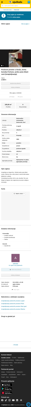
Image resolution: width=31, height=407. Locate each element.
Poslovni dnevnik (10, 372)
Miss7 (18, 374)
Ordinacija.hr (13, 377)
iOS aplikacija (6, 384)
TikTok (6, 400)
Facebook (2, 400)
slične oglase (16, 17)
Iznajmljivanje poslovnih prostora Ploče (12, 303)
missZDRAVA (12, 374)
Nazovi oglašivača (15, 83)
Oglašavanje (21, 357)
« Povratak (15, 344)
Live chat (28, 404)
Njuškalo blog (21, 400)
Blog (11, 365)
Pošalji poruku (15, 87)
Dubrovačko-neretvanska (8, 9)
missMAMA (4, 374)
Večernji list (20, 372)
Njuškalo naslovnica (15, 2)
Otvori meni (2, 2)
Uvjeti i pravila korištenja (7, 360)
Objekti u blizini (19, 193)
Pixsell (3, 377)
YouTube (13, 400)
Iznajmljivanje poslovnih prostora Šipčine (13, 309)
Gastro (23, 374)
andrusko (15, 263)
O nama (14, 357)
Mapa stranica (5, 365)
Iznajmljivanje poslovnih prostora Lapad (12, 301)
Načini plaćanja (18, 362)
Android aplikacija (6, 388)
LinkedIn (17, 400)
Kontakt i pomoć (5, 357)
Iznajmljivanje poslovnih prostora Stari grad (13, 306)
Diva (7, 377)
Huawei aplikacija (6, 393)
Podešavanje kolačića (6, 362)
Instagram (9, 400)
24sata (3, 372)
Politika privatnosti (20, 360)
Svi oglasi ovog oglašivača (15, 265)
